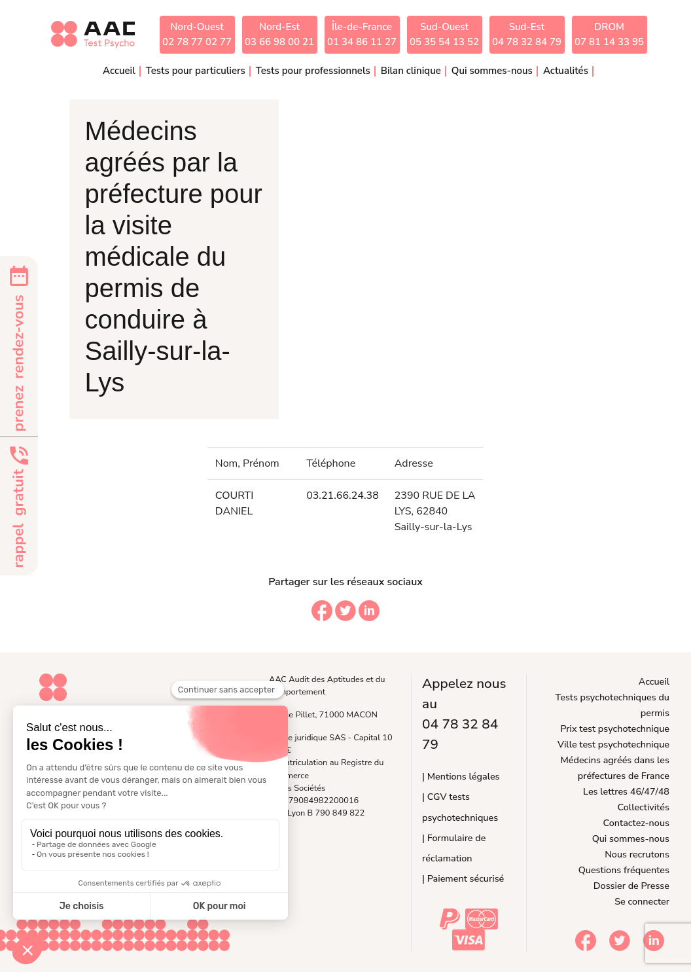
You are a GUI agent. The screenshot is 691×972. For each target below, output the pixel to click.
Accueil (119, 70)
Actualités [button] (565, 70)
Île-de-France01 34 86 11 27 (362, 34)
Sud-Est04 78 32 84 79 (526, 34)
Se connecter (641, 901)
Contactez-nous (636, 822)
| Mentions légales (460, 776)
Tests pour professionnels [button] (313, 70)
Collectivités (643, 807)
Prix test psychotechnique (614, 728)
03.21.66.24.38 (342, 495)
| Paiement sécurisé (463, 878)
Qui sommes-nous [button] (492, 70)
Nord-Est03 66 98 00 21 (279, 34)
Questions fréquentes (623, 869)
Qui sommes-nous (630, 838)
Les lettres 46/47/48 (626, 791)
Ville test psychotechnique (613, 744)
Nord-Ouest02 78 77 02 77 (197, 34)
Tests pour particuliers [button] (195, 70)
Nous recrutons (637, 854)
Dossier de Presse (631, 885)
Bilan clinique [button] (411, 70)
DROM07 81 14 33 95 (609, 34)
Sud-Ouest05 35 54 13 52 (444, 34)
